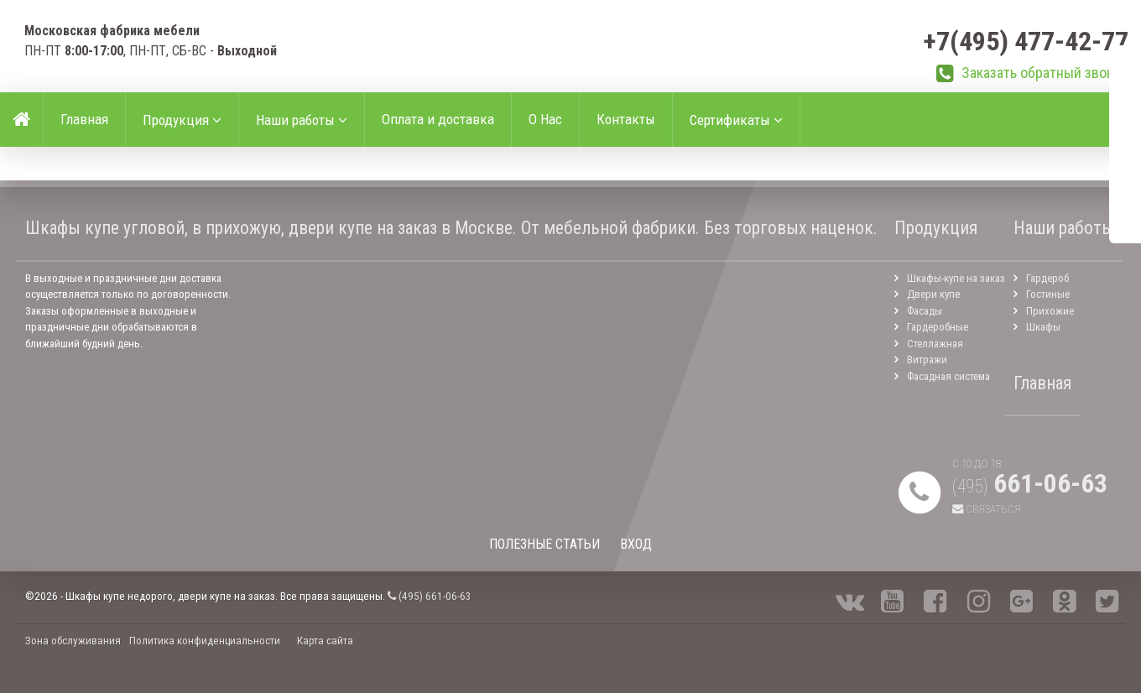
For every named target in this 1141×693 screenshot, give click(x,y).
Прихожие (1050, 311)
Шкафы (1043, 326)
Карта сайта (325, 640)
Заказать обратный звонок (1044, 72)
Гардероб (1047, 278)
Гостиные (1048, 294)
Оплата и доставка (438, 119)
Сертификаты (736, 120)
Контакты (626, 119)
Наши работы (301, 120)
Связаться (986, 509)
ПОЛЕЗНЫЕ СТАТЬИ (544, 544)
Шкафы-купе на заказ (956, 278)
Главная (84, 119)
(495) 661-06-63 (430, 596)
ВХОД (636, 544)
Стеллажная (935, 343)
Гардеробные (937, 326)
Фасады (924, 311)
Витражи (927, 359)
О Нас (545, 119)
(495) (1029, 486)
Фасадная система (948, 376)
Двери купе (933, 294)
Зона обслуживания (73, 640)
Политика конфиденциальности (204, 640)
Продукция (182, 120)
